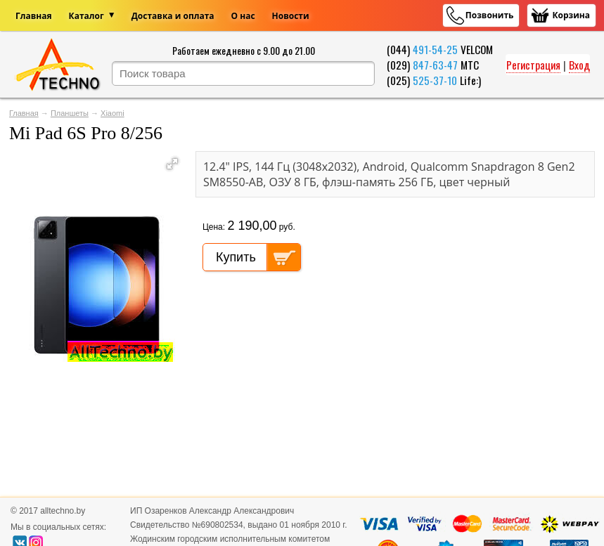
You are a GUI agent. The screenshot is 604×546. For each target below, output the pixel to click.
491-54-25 (435, 49)
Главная (33, 16)
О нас (243, 16)
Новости (290, 16)
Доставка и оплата (172, 16)
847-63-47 (435, 64)
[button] (172, 163)
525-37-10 (435, 80)
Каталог (86, 16)
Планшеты (70, 113)
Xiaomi (112, 113)
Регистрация (533, 64)
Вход (579, 64)
